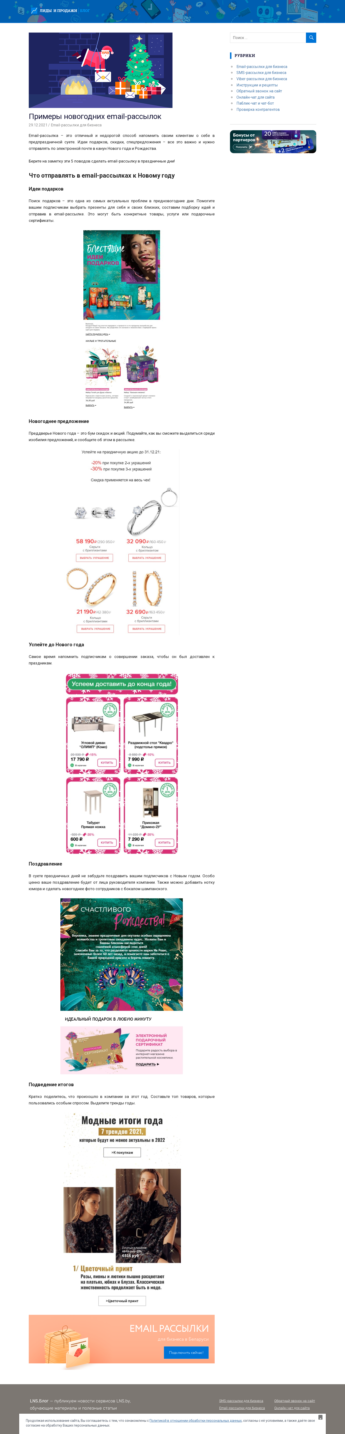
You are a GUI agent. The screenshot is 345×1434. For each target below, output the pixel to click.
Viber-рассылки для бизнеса (261, 79)
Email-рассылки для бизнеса (76, 125)
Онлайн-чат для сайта (255, 97)
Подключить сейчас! (186, 1352)
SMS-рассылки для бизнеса (261, 72)
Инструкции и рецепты (257, 85)
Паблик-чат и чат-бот (255, 103)
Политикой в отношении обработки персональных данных (196, 1421)
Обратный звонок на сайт (259, 91)
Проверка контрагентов (258, 109)
